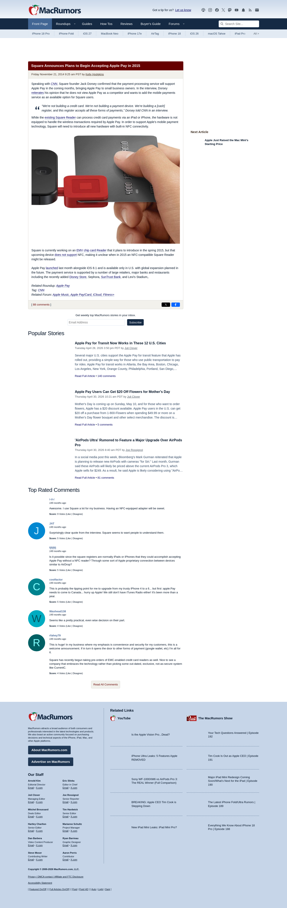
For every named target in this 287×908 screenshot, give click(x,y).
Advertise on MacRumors (51, 761)
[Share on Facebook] (175, 305)
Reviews (127, 24)
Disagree (77, 514)
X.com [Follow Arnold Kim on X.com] (39, 787)
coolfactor (56, 579)
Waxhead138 (57, 611)
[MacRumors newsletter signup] (257, 10)
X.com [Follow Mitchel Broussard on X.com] (39, 816)
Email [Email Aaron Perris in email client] (66, 859)
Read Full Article (85, 376)
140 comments (107, 376)
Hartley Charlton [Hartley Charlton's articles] (37, 823)
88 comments (41, 304)
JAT (52, 523)
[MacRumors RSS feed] (250, 10)
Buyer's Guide (151, 24)
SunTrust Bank (111, 277)
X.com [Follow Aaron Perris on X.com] (74, 859)
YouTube (124, 717)
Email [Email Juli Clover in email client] (31, 801)
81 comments (106, 477)
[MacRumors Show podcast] (203, 10)
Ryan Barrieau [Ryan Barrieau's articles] (71, 837)
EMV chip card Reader (91, 250)
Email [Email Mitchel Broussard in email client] (31, 816)
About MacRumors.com (49, 749)
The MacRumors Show (215, 717)
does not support (66, 254)
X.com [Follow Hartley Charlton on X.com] (39, 830)
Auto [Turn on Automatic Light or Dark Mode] (93, 889)
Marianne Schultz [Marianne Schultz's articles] (72, 823)
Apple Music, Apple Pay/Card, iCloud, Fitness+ (83, 294)
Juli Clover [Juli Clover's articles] (34, 794)
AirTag (155, 33)
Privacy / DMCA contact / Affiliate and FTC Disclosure (55, 876)
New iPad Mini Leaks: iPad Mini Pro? (154, 826)
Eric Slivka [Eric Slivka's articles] (69, 780)
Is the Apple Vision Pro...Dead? (151, 734)
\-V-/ (52, 499)
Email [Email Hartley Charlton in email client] (31, 830)
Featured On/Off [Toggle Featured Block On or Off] (37, 889)
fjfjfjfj (52, 547)
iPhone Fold (66, 33)
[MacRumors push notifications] (243, 10)
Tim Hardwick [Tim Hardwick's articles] (70, 809)
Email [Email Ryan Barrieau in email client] (66, 844)
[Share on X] (166, 305)
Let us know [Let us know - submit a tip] (183, 10)
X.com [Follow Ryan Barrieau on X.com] (74, 844)
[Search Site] (239, 23)
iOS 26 (194, 33)
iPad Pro (240, 33)
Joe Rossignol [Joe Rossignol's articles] (71, 794)
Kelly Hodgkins (95, 74)
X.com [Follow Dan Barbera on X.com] (39, 844)
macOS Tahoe (216, 33)
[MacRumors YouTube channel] (236, 10)
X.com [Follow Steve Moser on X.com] (39, 859)
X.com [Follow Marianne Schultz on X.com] (74, 830)
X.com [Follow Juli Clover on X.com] (39, 801)
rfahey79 (55, 635)
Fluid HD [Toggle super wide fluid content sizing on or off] (83, 889)
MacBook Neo (109, 33)
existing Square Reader (60, 117)
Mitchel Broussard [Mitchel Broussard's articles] (38, 809)
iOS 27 (87, 33)
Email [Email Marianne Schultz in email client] (66, 830)
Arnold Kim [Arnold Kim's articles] (34, 780)
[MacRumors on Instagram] (210, 10)
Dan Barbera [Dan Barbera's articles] (35, 837)
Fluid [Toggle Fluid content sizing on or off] (74, 889)
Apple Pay (63, 285)
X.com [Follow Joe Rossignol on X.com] (74, 801)
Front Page (40, 24)
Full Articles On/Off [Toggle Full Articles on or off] (59, 889)
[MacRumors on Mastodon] (230, 10)
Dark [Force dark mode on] (107, 889)
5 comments (105, 424)
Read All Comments (105, 684)
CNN (41, 290)
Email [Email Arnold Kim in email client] (31, 787)
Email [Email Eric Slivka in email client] (66, 787)
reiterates (38, 92)
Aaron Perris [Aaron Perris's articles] (70, 852)
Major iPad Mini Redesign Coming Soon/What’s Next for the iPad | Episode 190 (232, 780)
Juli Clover (131, 348)
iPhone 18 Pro (41, 33)
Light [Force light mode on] (100, 889)
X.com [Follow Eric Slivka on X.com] (74, 787)
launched (52, 268)
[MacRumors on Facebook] (217, 10)
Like (68, 514)
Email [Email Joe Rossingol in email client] (66, 801)
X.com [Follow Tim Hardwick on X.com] (74, 816)
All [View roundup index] (256, 33)
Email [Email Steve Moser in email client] (31, 859)
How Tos (106, 24)
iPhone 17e (135, 33)
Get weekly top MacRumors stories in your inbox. (106, 315)
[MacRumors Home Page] (54, 10)
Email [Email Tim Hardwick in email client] (66, 816)
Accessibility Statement (40, 883)
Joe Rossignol (134, 450)
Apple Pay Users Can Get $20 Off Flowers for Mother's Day (125, 392)
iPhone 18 (174, 33)
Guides (87, 24)
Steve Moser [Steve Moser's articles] (35, 852)
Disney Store (77, 277)
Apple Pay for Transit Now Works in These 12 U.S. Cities (123, 343)
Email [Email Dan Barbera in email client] (31, 844)
